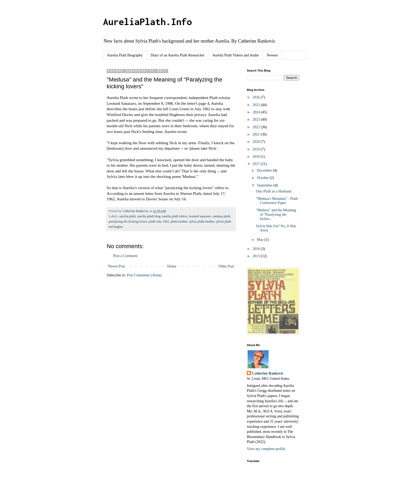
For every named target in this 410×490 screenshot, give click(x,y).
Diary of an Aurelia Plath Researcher (177, 55)
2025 (257, 105)
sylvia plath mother (201, 221)
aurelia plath (127, 216)
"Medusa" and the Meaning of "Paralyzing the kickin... (276, 214)
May (260, 240)
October (263, 178)
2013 (257, 256)
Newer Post (116, 266)
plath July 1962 (159, 221)
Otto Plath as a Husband (273, 191)
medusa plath (221, 216)
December (265, 170)
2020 (257, 142)
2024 (257, 112)
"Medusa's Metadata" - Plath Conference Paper (277, 201)
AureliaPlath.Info (147, 21)
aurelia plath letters (174, 216)
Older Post (226, 266)
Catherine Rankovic (267, 373)
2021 (257, 134)
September (265, 185)
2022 (257, 127)
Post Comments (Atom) (144, 275)
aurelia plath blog (148, 216)
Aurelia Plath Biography (125, 55)
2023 (257, 119)
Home (171, 266)
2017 (257, 164)
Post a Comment (125, 256)
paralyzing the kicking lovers (128, 221)
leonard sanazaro (200, 216)
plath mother (179, 221)
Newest (272, 55)
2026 (257, 97)
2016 (257, 249)
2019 (257, 149)
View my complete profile (266, 449)
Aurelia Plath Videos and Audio (235, 55)
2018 (257, 157)
